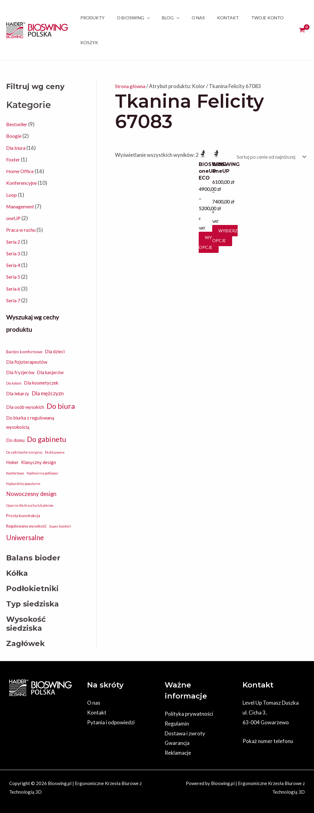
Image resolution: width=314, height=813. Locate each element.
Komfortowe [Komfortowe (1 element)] (15, 473)
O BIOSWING (133, 17)
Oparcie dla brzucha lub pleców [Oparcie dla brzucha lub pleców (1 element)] (29, 505)
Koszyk (89, 42)
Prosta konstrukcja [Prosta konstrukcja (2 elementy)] (23, 515)
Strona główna (132, 86)
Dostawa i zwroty (185, 733)
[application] (147, 17)
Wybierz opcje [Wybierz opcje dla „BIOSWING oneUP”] (223, 235)
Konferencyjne (23, 183)
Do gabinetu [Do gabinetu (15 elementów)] (46, 439)
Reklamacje (178, 752)
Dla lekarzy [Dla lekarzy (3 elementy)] (17, 393)
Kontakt (228, 17)
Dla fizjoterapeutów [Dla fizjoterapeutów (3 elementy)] (26, 362)
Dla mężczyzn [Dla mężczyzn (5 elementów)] (48, 393)
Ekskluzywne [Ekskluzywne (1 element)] (55, 452)
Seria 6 (14, 288)
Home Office (21, 171)
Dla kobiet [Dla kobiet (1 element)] (13, 383)
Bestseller (17, 124)
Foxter (13, 159)
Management (21, 206)
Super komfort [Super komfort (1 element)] (60, 526)
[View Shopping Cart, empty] (302, 30)
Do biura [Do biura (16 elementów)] (61, 405)
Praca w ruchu (22, 229)
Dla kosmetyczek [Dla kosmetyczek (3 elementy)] (41, 382)
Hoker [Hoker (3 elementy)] (12, 462)
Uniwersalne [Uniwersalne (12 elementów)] (25, 537)
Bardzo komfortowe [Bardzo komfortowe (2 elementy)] (24, 351)
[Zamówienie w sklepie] (267, 157)
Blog (170, 17)
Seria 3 (14, 253)
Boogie (14, 136)
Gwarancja (177, 743)
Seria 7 (14, 300)
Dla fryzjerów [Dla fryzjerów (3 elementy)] (20, 372)
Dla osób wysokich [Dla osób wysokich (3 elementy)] (25, 407)
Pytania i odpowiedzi (111, 722)
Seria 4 (14, 265)
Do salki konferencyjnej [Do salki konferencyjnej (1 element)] (24, 452)
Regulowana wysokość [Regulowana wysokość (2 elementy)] (26, 526)
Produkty (92, 17)
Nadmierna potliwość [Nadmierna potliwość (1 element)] (42, 473)
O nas (198, 17)
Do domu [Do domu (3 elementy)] (15, 440)
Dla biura (16, 148)
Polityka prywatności (189, 713)
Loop (11, 195)
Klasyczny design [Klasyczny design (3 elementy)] (38, 462)
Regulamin (177, 723)
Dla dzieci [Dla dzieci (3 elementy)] (55, 351)
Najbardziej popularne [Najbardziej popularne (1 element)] (23, 484)
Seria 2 (14, 241)
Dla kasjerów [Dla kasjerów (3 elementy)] (50, 372)
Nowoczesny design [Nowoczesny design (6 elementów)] (31, 493)
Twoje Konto (267, 17)
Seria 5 (14, 276)
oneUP (14, 218)
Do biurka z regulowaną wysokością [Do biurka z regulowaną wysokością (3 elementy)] (30, 422)
